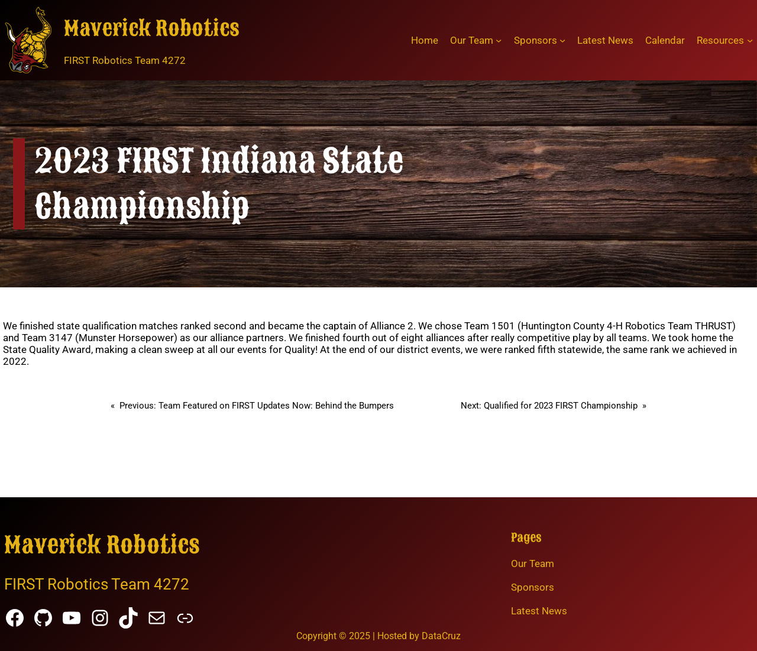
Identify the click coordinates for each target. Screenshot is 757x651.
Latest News (539, 611)
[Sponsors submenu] (562, 40)
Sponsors (532, 587)
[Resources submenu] (750, 40)
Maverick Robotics (152, 29)
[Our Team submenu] (499, 40)
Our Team (532, 563)
